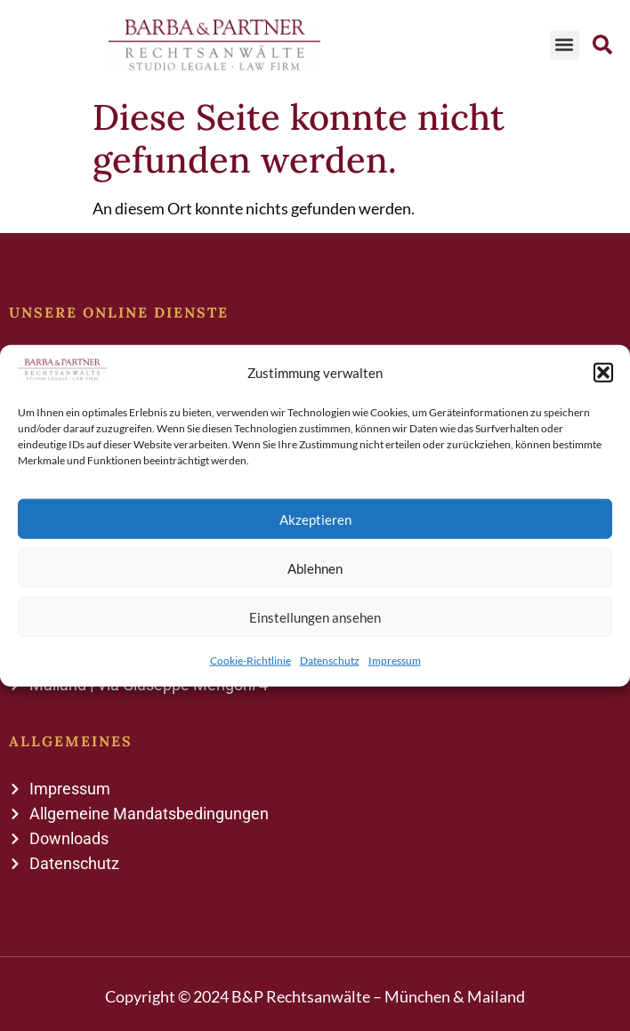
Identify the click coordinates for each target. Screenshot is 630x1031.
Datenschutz (329, 660)
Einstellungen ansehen (315, 616)
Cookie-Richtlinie (250, 660)
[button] (603, 372)
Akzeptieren (315, 519)
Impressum (394, 660)
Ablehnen (315, 568)
